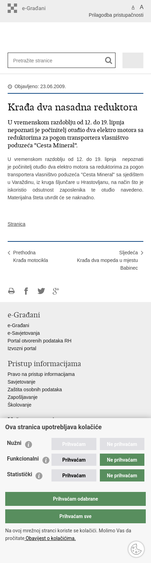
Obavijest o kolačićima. (50, 538)
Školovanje (20, 405)
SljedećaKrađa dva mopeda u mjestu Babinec (107, 260)
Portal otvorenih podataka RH (40, 341)
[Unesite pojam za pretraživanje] (36, 60)
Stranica (16, 224)
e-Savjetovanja (24, 333)
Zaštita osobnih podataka (35, 389)
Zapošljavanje (23, 397)
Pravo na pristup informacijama (41, 374)
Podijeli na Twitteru (41, 291)
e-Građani (18, 325)
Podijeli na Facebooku (26, 291)
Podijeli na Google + (56, 291)
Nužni (14, 443)
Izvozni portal (22, 348)
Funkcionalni (23, 458)
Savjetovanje (21, 382)
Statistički (19, 474)
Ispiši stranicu (11, 291)
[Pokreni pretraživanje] (108, 60)
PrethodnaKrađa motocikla (30, 256)
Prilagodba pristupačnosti (116, 15)
